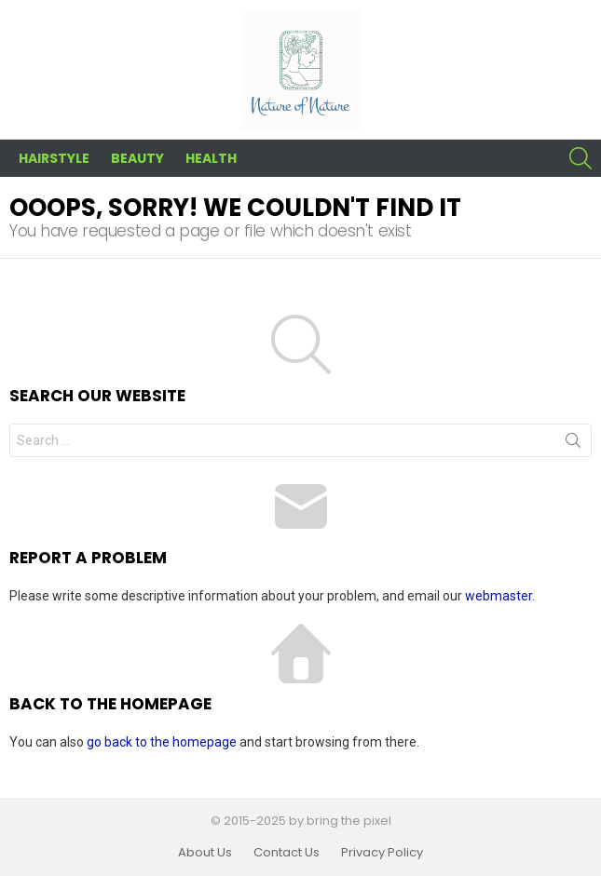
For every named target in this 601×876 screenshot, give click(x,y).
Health (211, 158)
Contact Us (286, 852)
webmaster (498, 595)
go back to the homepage (162, 741)
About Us (205, 852)
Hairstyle (54, 158)
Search (573, 444)
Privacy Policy (382, 852)
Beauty (137, 158)
